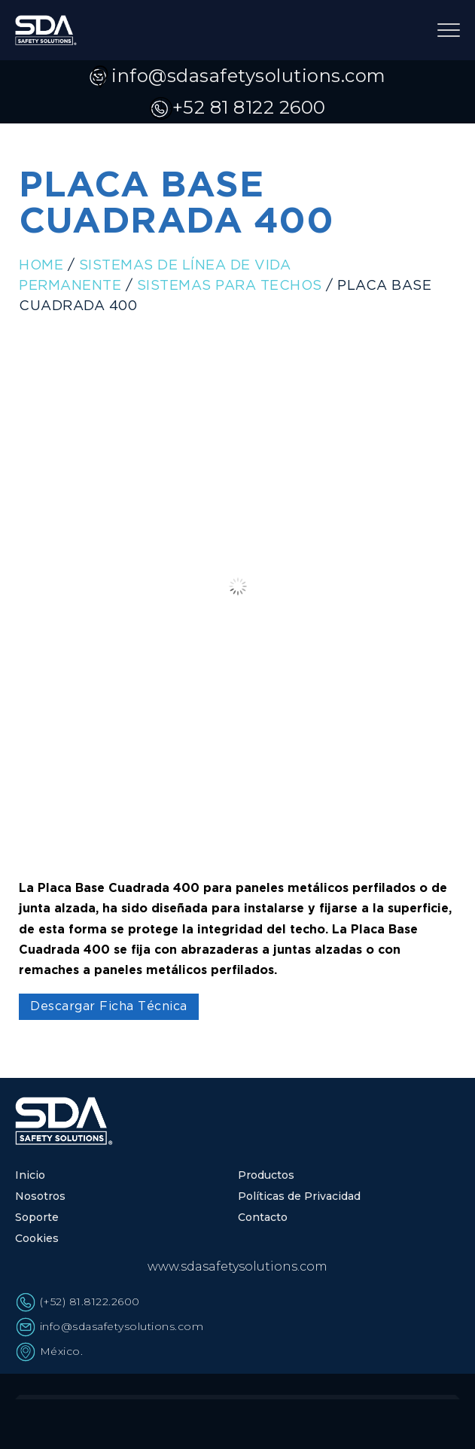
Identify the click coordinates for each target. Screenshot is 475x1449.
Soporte (37, 1217)
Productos (266, 1175)
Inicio (30, 1175)
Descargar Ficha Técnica (108, 1006)
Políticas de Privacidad (299, 1196)
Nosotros (40, 1196)
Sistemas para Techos (229, 286)
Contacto (263, 1217)
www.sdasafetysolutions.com (237, 1266)
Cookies (37, 1238)
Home (41, 266)
